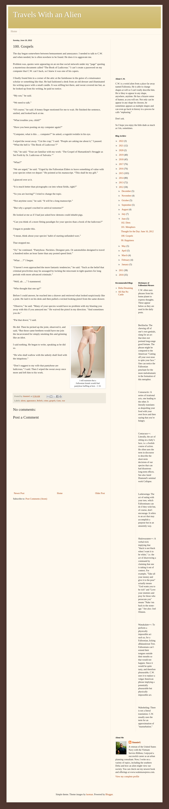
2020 (121, 150)
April (124, 250)
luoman (89, 794)
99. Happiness (127, 240)
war (63, 401)
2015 (121, 173)
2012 (121, 187)
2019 (121, 155)
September (127, 205)
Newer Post (19, 493)
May (124, 246)
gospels (52, 401)
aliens (23, 401)
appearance (31, 401)
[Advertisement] (131, 55)
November (127, 195)
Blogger (109, 794)
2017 (121, 164)
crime (46, 401)
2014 (121, 178)
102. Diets (125, 222)
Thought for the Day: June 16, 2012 (137, 231)
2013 (121, 182)
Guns (59, 401)
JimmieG (136, 742)
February (126, 260)
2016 (121, 168)
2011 (121, 270)
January (125, 264)
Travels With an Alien (47, 14)
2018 (121, 159)
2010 (121, 275)
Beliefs (40, 401)
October (126, 200)
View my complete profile (127, 776)
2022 (121, 141)
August (125, 209)
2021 (121, 145)
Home (14, 31)
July (124, 214)
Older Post (100, 493)
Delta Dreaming (125, 288)
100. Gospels (127, 236)
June (124, 219)
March (125, 255)
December (126, 191)
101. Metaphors (128, 227)
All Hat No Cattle (123, 293)
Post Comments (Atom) (36, 499)
